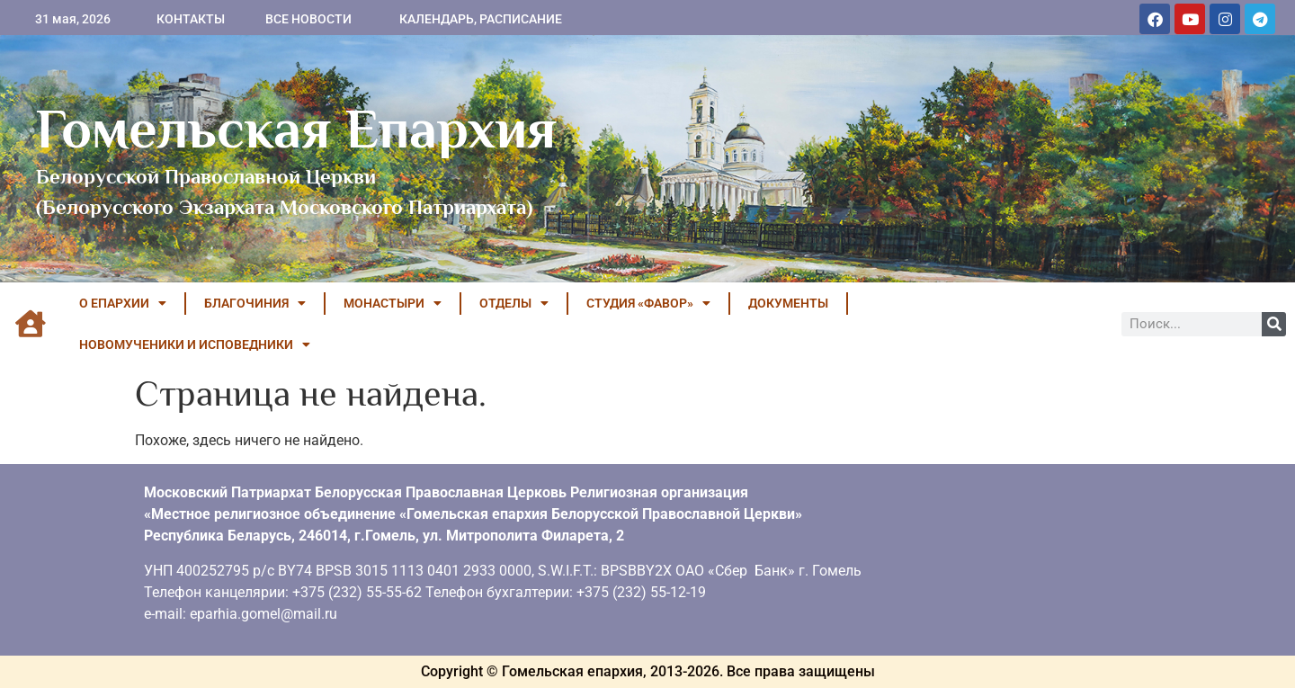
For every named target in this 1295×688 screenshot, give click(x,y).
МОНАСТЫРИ (393, 303)
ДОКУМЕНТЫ (788, 303)
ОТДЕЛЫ (514, 303)
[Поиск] (1274, 324)
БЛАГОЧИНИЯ (255, 303)
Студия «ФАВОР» (648, 303)
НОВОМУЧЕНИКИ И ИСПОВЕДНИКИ (194, 344)
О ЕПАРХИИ (122, 303)
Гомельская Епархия (296, 128)
